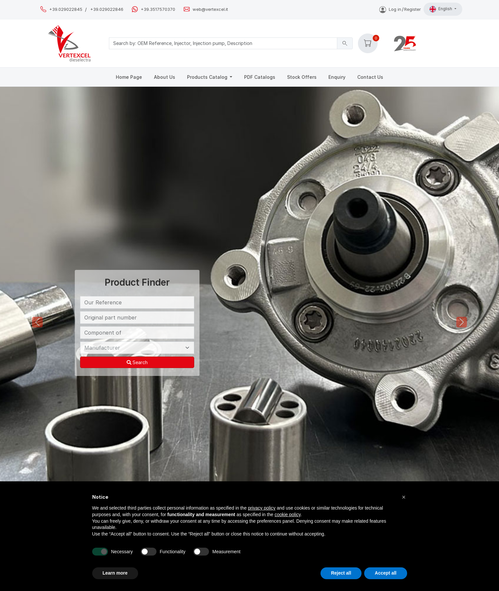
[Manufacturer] (137, 347)
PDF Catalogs (259, 77)
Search (137, 362)
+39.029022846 (106, 9)
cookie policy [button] (288, 514)
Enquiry (336, 77)
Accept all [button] (385, 573)
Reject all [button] (341, 573)
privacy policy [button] (262, 508)
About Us (164, 77)
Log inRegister (400, 9)
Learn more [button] (115, 573)
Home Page (129, 77)
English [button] (441, 9)
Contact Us (370, 77)
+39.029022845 (65, 9)
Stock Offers (302, 77)
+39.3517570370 (158, 9)
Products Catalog (208, 77)
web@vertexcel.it (210, 9)
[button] (368, 43)
